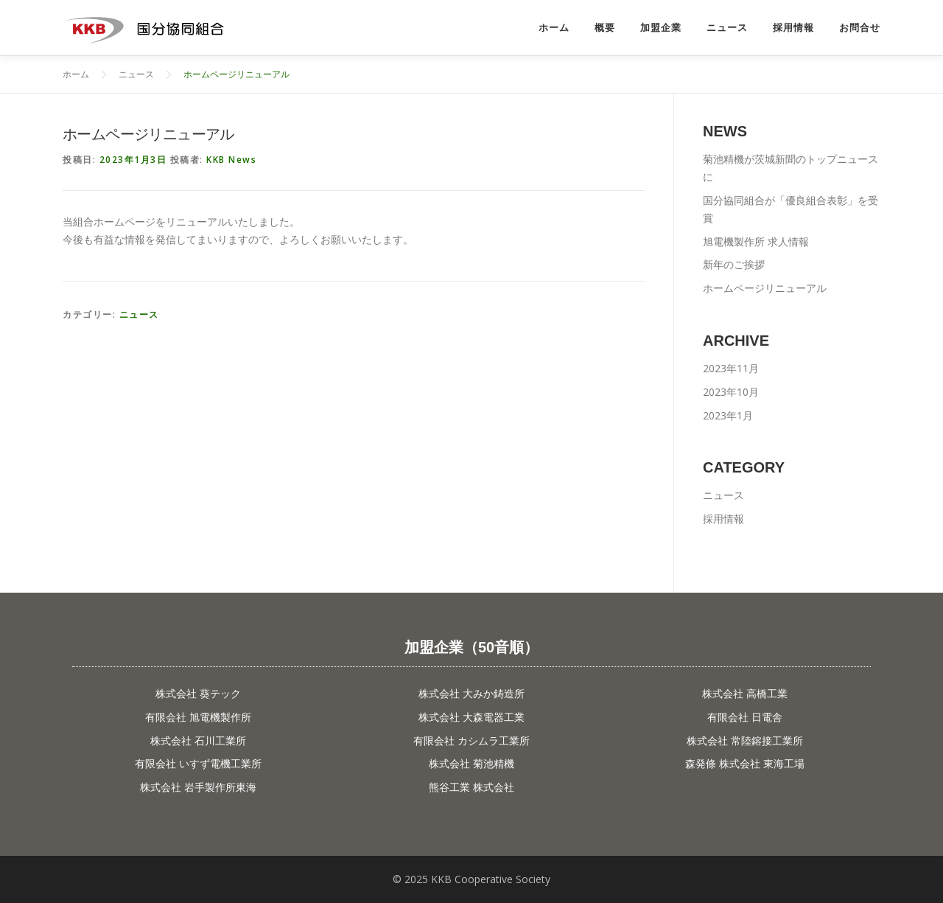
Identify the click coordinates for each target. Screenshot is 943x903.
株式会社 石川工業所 (198, 740)
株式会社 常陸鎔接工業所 (745, 740)
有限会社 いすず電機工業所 (198, 763)
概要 (605, 27)
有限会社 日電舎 (744, 717)
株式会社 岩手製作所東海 (198, 787)
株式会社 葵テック (198, 693)
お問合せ (859, 27)
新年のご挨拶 (734, 264)
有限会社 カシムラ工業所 (471, 740)
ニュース (727, 27)
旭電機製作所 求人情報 (756, 241)
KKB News (231, 159)
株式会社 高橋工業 (745, 693)
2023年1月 (728, 415)
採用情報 (793, 27)
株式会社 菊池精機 (471, 763)
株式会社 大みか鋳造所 (471, 693)
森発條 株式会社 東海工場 (744, 763)
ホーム (554, 27)
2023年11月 (731, 368)
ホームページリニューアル (765, 288)
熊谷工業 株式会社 (471, 787)
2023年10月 (731, 392)
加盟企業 (660, 27)
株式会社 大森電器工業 (471, 717)
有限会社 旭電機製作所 (198, 717)
